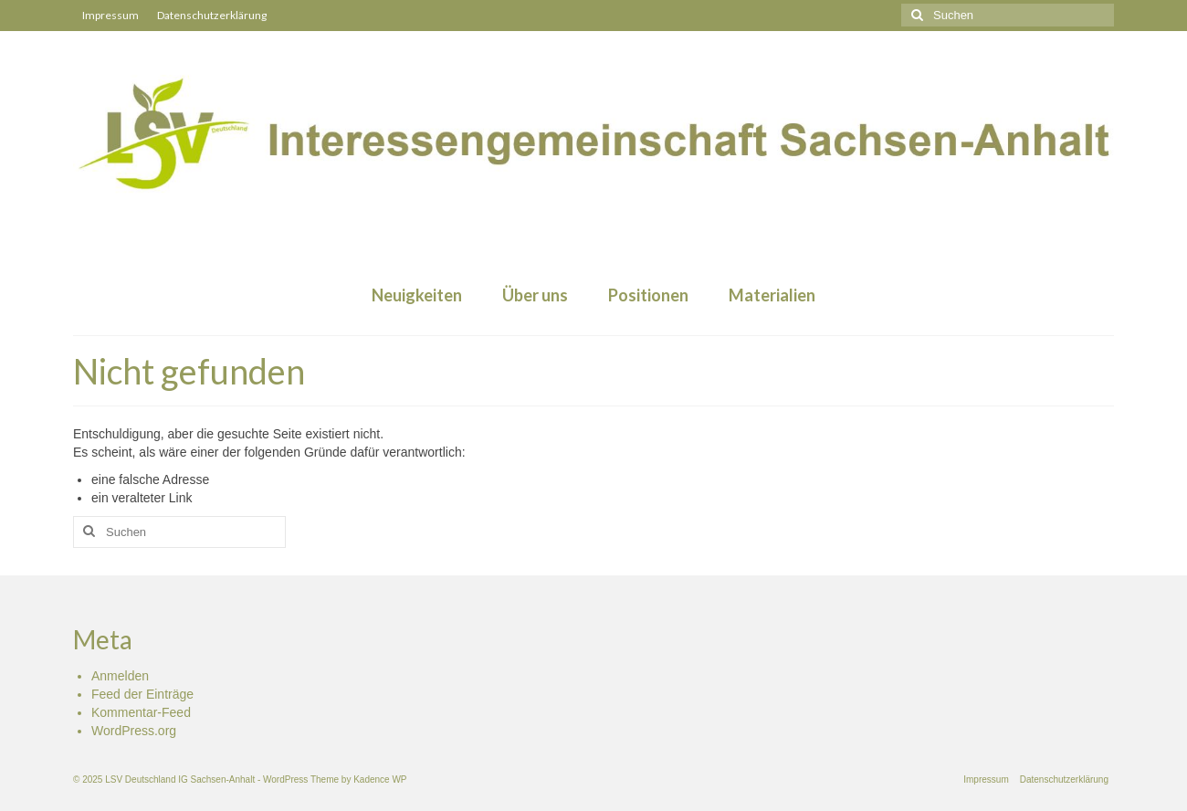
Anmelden (120, 676)
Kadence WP (379, 779)
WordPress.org (133, 730)
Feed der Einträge (142, 694)
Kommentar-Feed (141, 712)
